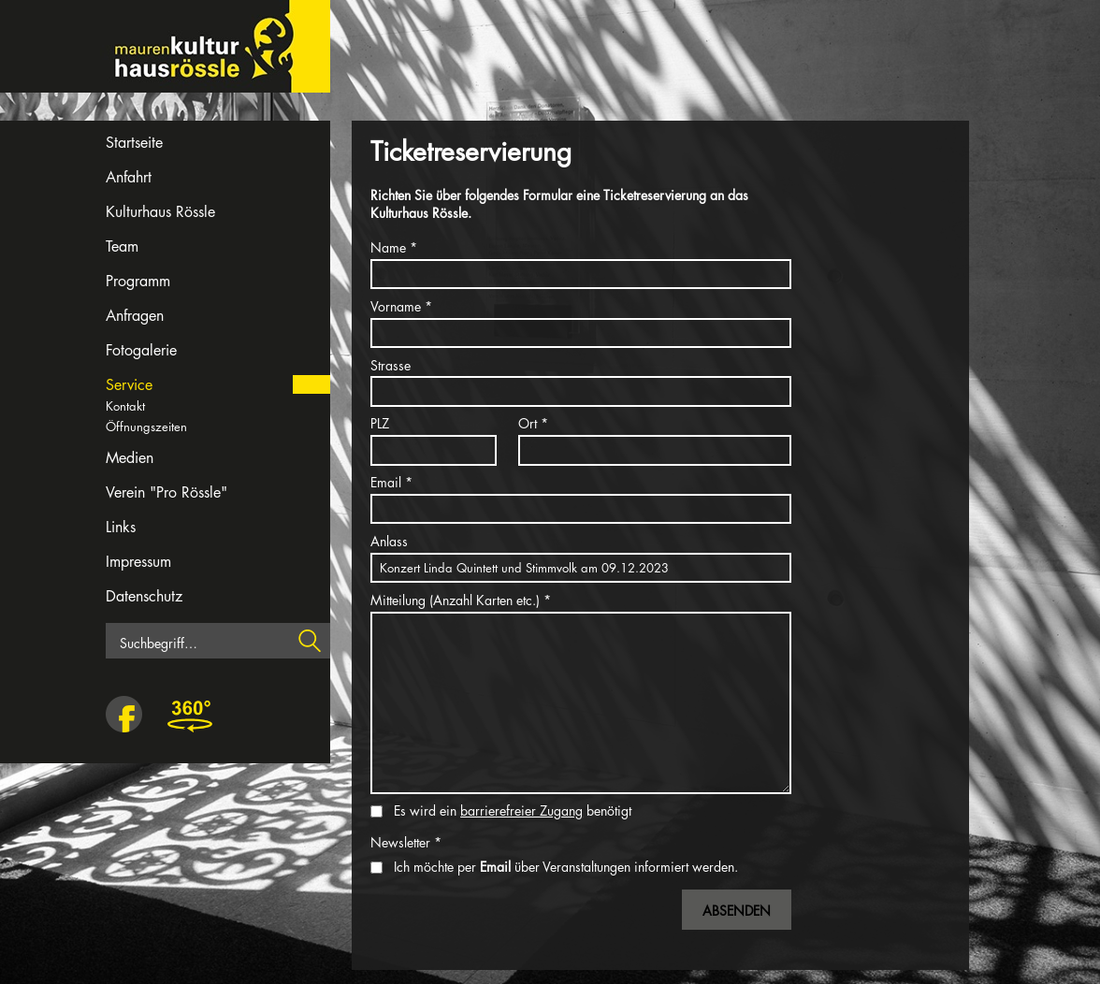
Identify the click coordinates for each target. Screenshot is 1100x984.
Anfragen (135, 316)
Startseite (134, 142)
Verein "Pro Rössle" (166, 492)
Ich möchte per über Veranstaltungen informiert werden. (566, 866)
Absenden (736, 910)
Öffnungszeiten (146, 426)
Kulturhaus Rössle (160, 212)
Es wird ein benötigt (512, 810)
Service (129, 385)
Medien (129, 458)
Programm (138, 281)
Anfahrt (129, 177)
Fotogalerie (141, 350)
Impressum (138, 562)
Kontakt (125, 406)
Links (121, 527)
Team (122, 246)
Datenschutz (144, 596)
